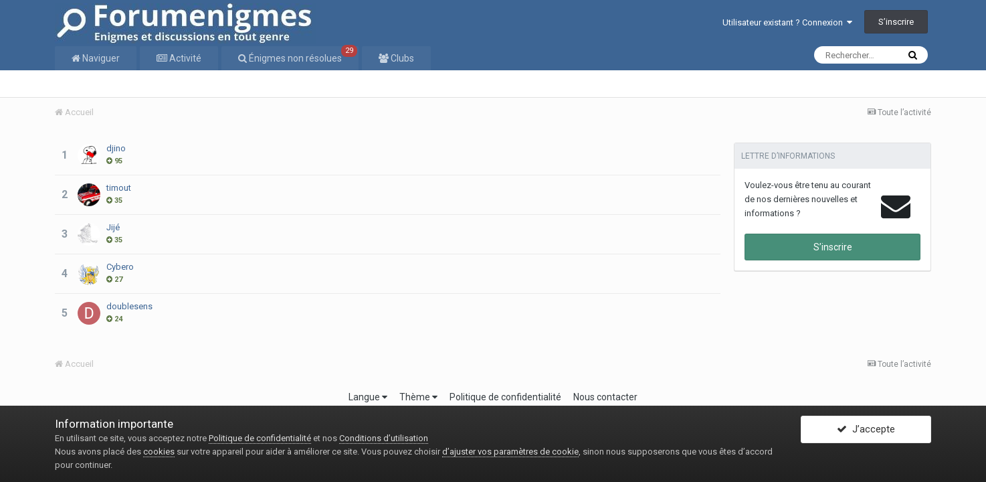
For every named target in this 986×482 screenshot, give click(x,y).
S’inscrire (896, 22)
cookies (159, 452)
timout (118, 188)
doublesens (129, 306)
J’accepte (866, 430)
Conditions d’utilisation (383, 438)
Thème (418, 397)
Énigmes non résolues (302, 55)
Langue (368, 397)
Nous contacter (605, 397)
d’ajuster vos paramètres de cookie (510, 452)
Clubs (401, 58)
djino (116, 148)
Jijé (113, 227)
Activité (184, 58)
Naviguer (100, 58)
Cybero (120, 267)
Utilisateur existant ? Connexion (787, 22)
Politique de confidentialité (505, 397)
